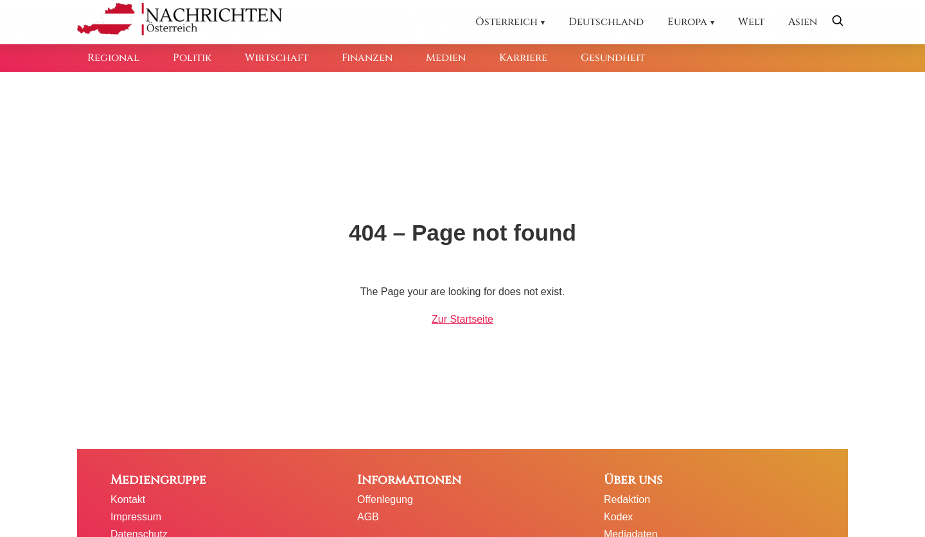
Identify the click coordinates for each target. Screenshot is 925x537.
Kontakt (127, 499)
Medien (446, 58)
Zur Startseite (462, 319)
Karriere (523, 58)
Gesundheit (613, 58)
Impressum (135, 516)
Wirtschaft (276, 58)
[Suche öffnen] (837, 22)
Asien (802, 22)
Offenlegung (385, 499)
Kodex (618, 516)
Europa (687, 22)
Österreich (506, 22)
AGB (368, 516)
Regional (113, 58)
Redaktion (627, 499)
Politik (192, 58)
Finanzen (367, 58)
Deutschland (606, 22)
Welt (751, 22)
